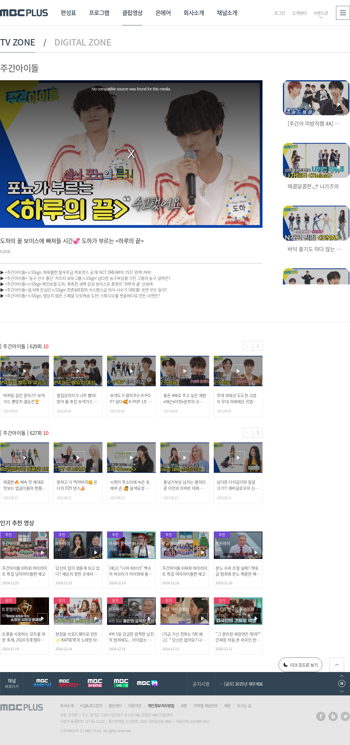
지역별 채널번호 (205, 705)
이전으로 (342, 676)
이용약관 (134, 705)
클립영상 (132, 12)
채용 (227, 705)
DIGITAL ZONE (82, 42)
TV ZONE (17, 42)
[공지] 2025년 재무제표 (243, 684)
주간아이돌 (19, 67)
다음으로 (342, 691)
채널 (11, 683)
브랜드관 (321, 13)
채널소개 (227, 12)
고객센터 (299, 13)
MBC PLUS (24, 12)
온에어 (163, 12)
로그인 (279, 13)
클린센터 (115, 705)
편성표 (68, 12)
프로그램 (99, 12)
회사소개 (193, 12)
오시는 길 (244, 705)
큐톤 (184, 705)
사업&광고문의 (91, 705)
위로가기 (337, 664)
